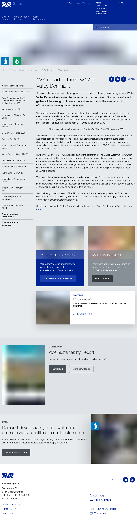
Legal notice (8, 513)
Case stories (101, 5)
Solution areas (6, 18)
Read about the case (16, 452)
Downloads (101, 8)
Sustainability (102, 11)
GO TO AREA (102, 278)
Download (57, 368)
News (98, 3)
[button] (17, 86)
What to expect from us (21, 18)
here (126, 206)
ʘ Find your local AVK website (79, 3)
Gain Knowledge (39, 18)
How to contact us (11, 504)
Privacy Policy (9, 508)
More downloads (81, 368)
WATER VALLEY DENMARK (58, 278)
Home (5, 70)
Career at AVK (102, 14)
